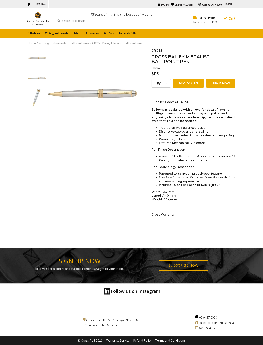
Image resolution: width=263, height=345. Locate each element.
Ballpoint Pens (79, 43)
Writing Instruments (56, 33)
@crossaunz (207, 328)
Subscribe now (183, 265)
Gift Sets (109, 33)
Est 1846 (41, 4)
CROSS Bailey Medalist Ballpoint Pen (117, 43)
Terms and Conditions (170, 340)
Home (32, 43)
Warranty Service (117, 340)
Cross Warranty (163, 214)
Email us (230, 4)
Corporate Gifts (127, 33)
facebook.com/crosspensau (217, 323)
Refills (77, 33)
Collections (34, 33)
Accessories (92, 33)
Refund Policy (142, 340)
